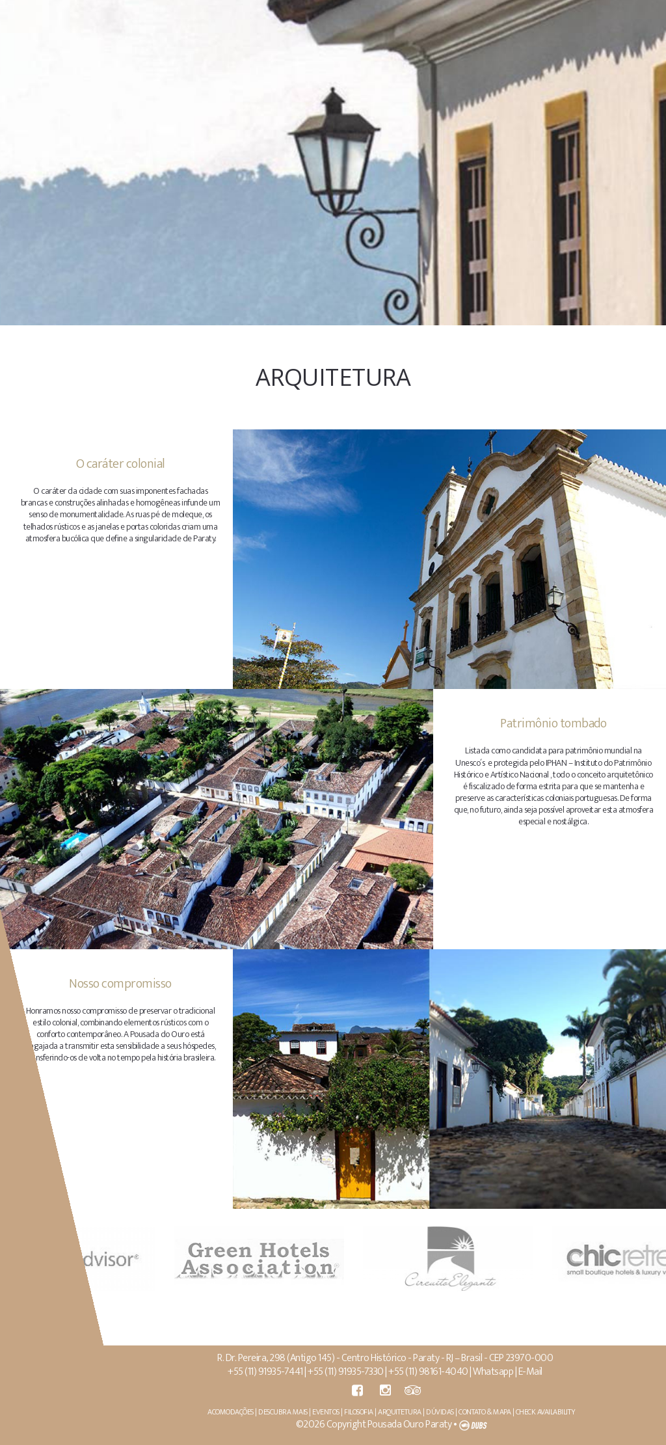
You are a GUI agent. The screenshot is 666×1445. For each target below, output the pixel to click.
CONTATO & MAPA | (489, 1411)
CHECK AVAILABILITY (548, 1411)
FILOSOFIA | (363, 1411)
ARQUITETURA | (404, 1411)
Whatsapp (495, 1372)
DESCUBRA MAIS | (287, 1411)
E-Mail (532, 1372)
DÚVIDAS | (444, 1411)
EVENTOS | (330, 1411)
